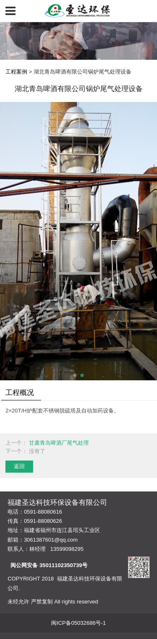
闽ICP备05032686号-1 (78, 623)
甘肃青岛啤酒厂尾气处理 (59, 443)
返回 (19, 466)
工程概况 (19, 393)
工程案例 (16, 72)
